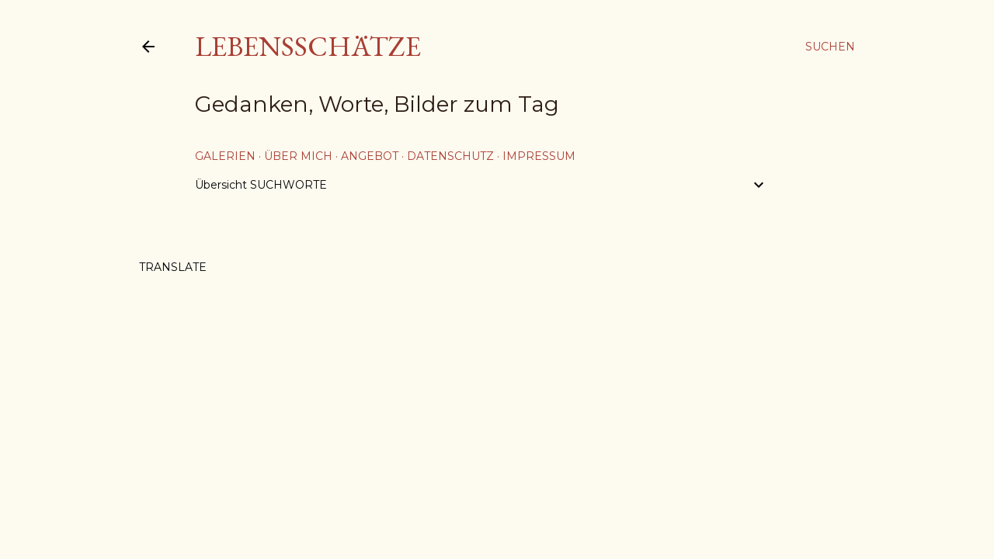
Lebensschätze (308, 46)
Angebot (369, 156)
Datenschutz (450, 156)
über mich (298, 156)
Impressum (538, 156)
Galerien (225, 156)
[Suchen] (830, 46)
